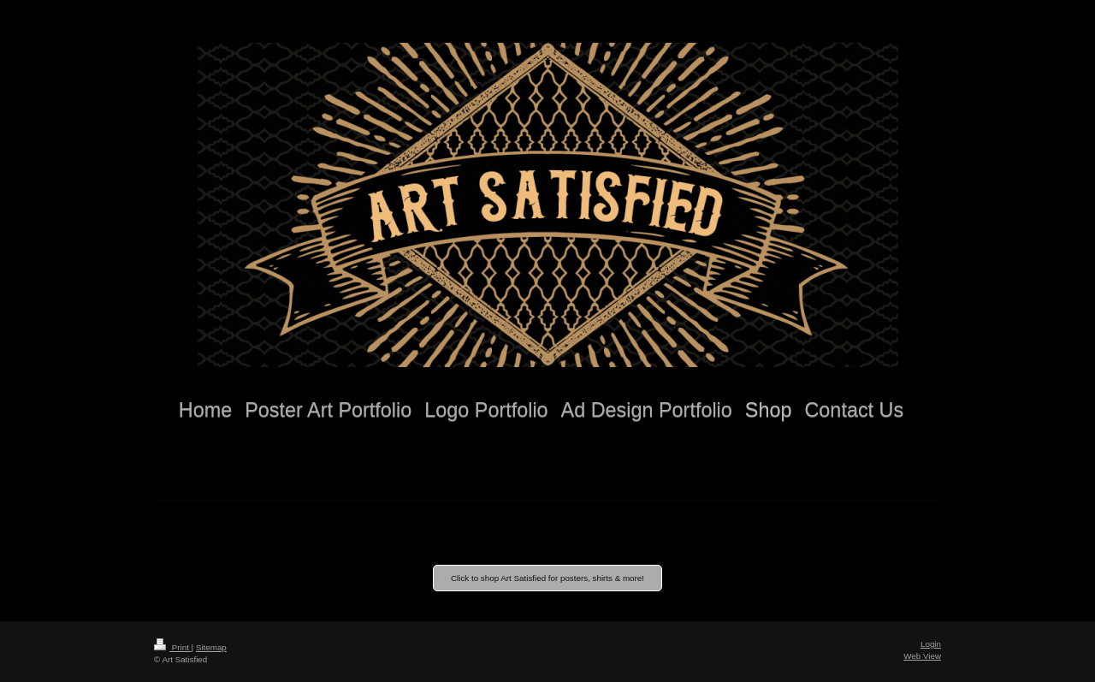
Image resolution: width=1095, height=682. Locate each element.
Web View (922, 656)
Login (930, 644)
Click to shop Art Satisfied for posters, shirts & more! (547, 578)
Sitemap (211, 647)
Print (173, 647)
